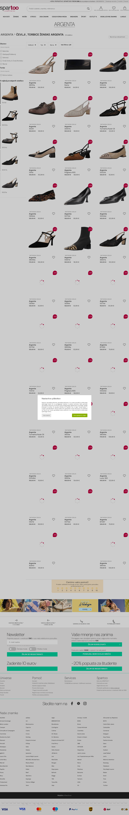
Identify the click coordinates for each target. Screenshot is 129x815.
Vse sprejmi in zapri (79, 415)
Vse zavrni (46, 415)
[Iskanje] (88, 8)
